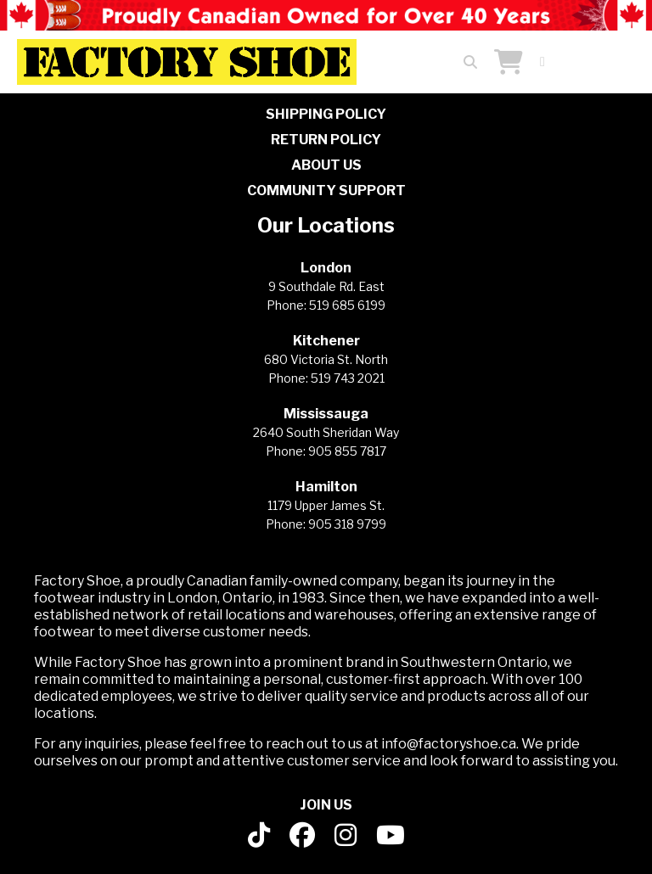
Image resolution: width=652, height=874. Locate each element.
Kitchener (326, 341)
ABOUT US (326, 165)
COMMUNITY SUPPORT (326, 190)
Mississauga (326, 414)
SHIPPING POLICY (326, 114)
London (326, 268)
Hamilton (326, 487)
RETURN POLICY (326, 140)
